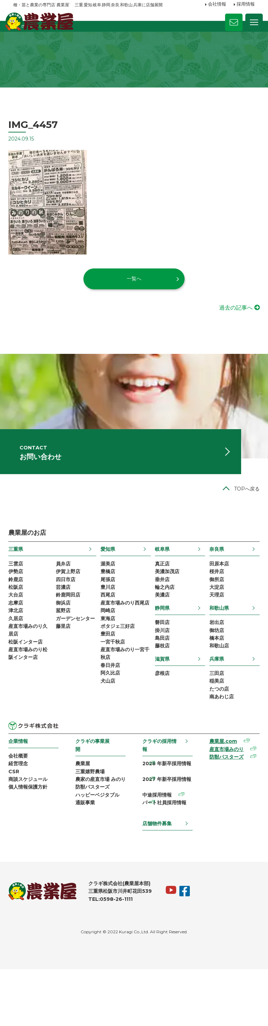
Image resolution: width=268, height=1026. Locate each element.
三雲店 (20, 597)
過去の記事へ (231, 326)
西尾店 (109, 633)
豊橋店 (109, 606)
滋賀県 (161, 702)
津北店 (20, 651)
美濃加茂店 (166, 606)
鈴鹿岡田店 (71, 633)
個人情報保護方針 (32, 840)
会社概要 (23, 804)
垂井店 (161, 616)
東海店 (109, 669)
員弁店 (66, 597)
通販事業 (87, 865)
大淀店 (213, 624)
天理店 (213, 633)
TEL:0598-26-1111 (115, 955)
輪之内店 (164, 624)
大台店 (20, 633)
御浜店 (66, 642)
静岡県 (161, 647)
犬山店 (109, 740)
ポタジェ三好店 (119, 678)
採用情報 (246, 4)
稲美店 (213, 726)
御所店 (213, 616)
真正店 (161, 597)
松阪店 (20, 624)
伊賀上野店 (71, 606)
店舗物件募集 (156, 879)
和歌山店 (216, 689)
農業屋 (85, 812)
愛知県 (109, 582)
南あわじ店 (218, 744)
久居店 (20, 660)
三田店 (213, 717)
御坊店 (213, 671)
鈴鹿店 (20, 616)
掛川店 (161, 671)
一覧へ (134, 297)
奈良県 (213, 582)
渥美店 (109, 597)
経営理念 (23, 813)
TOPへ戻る (242, 522)
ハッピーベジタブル (100, 856)
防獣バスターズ (95, 848)
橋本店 (213, 680)
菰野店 (66, 651)
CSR (18, 822)
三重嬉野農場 (92, 821)
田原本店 (216, 597)
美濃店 (161, 633)
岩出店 (213, 662)
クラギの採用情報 (159, 793)
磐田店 (161, 662)
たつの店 (216, 735)
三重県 (20, 582)
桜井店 (213, 606)
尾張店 (109, 616)
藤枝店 (161, 689)
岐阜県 (161, 582)
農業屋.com (220, 790)
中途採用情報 (156, 848)
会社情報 (217, 4)
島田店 (161, 680)
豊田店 (109, 687)
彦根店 (161, 717)
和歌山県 (216, 647)
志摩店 (20, 642)
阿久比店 (111, 731)
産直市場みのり (223, 799)
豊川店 (109, 624)
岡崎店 (109, 660)
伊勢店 (20, 606)
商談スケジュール (32, 831)
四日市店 (69, 616)
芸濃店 (66, 624)
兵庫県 (213, 702)
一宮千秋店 (114, 696)
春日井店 (111, 723)
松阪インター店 (30, 687)
